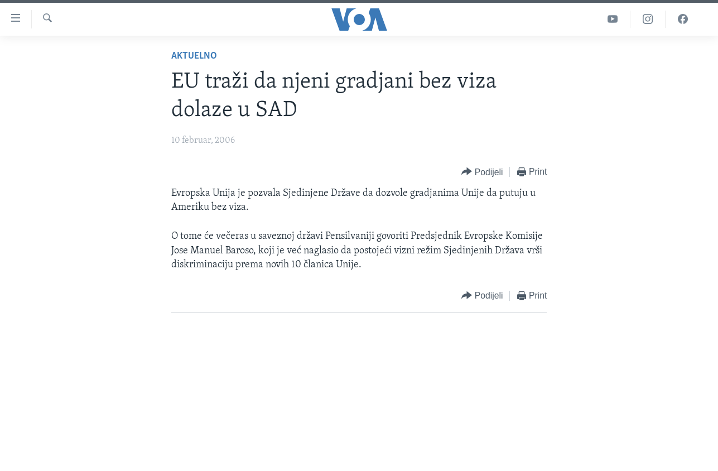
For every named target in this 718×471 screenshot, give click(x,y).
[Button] (482, 172)
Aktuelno (194, 56)
